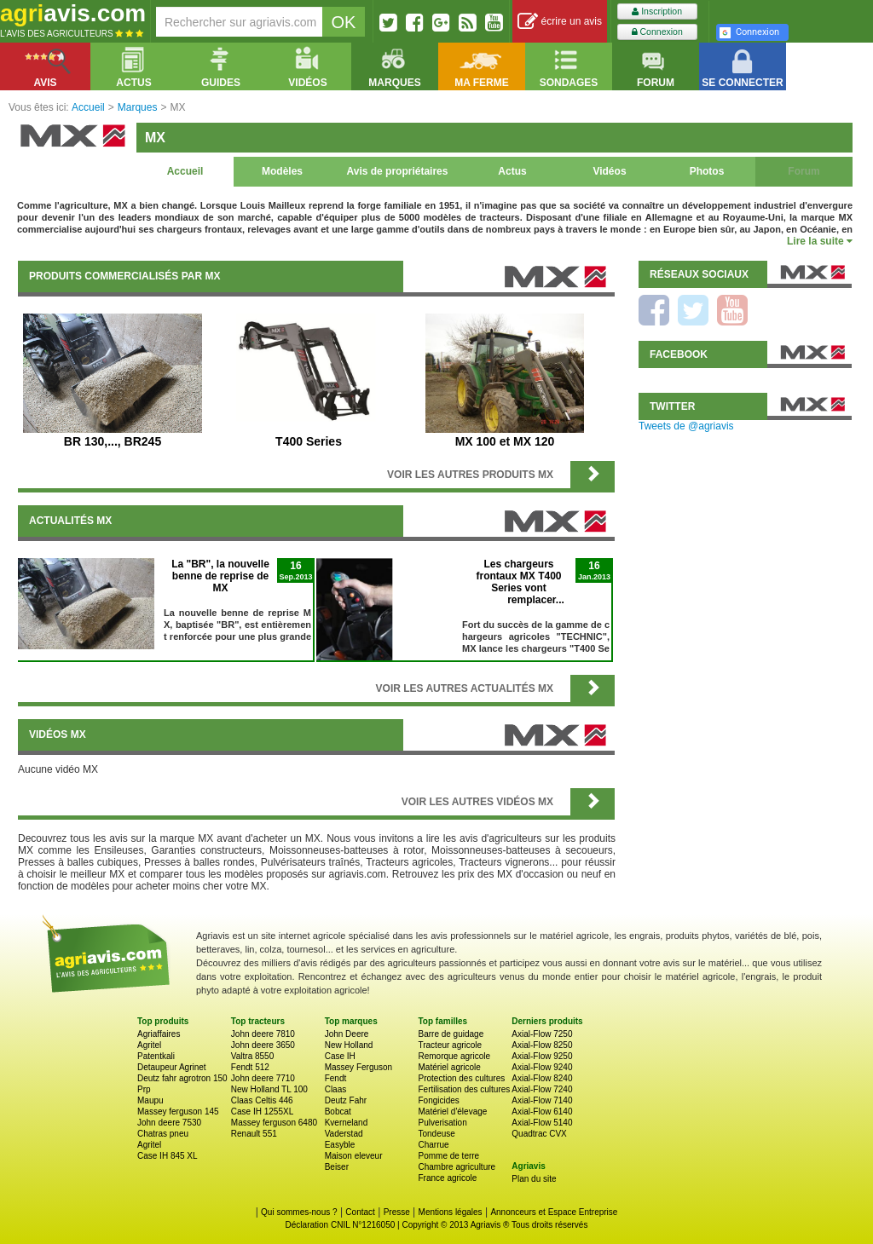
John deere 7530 (169, 1122)
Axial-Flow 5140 (542, 1122)
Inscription (657, 11)
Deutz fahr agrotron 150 (182, 1078)
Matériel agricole (449, 1067)
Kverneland (346, 1122)
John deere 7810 (263, 1034)
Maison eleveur (354, 1155)
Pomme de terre (448, 1155)
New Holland (349, 1045)
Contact (359, 1212)
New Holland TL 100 (269, 1089)
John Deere (347, 1034)
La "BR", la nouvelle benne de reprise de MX (220, 576)
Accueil (185, 171)
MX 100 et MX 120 (505, 441)
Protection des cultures (461, 1078)
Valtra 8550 (252, 1056)
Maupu (150, 1100)
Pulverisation (442, 1122)
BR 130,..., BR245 (112, 441)
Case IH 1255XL (262, 1111)
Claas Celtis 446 (262, 1100)
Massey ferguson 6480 (274, 1122)
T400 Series (308, 441)
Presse (397, 1212)
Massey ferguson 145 (178, 1111)
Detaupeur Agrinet (171, 1067)
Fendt (336, 1078)
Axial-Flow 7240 (542, 1089)
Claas (336, 1089)
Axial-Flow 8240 (542, 1078)
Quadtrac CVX (539, 1133)
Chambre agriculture (456, 1167)
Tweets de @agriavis (686, 426)
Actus (512, 171)
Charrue (433, 1144)
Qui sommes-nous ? (299, 1212)
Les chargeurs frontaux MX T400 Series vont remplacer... (520, 582)
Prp (144, 1089)
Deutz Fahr (346, 1100)
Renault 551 (254, 1133)
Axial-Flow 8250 (542, 1045)
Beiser (337, 1167)
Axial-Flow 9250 (542, 1056)
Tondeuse (436, 1133)
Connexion (657, 31)
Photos (707, 171)
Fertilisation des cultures (464, 1089)
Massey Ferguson (358, 1067)
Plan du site (534, 1179)
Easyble (340, 1144)
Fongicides (438, 1100)
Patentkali (156, 1056)
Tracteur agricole (450, 1045)
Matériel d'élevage (452, 1111)
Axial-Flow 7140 (542, 1100)
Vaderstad (344, 1133)
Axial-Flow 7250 (542, 1034)
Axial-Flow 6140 (542, 1111)
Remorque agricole (454, 1056)
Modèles (282, 171)
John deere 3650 (263, 1045)
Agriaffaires (158, 1034)
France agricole (447, 1178)
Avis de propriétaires (397, 171)
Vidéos (609, 171)
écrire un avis (559, 21)
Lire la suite (820, 241)
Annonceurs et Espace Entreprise (553, 1212)
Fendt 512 (250, 1067)
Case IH (340, 1056)
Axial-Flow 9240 (542, 1067)
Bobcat (338, 1111)
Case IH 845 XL (167, 1155)
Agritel (149, 1045)
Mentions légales (451, 1212)
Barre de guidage (450, 1034)
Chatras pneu (162, 1133)
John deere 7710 (263, 1078)
